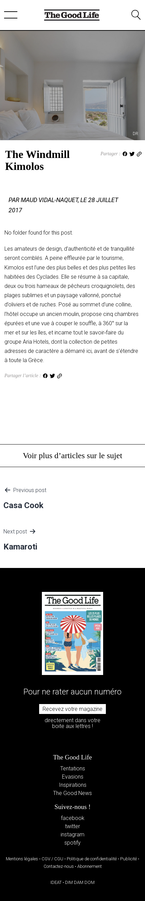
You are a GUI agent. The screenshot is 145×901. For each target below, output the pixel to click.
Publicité (128, 858)
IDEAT (56, 882)
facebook (72, 818)
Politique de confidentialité (92, 858)
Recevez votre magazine (72, 709)
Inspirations (72, 785)
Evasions (72, 776)
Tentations (72, 768)
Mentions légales (22, 858)
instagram (72, 834)
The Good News (72, 793)
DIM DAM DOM (80, 882)
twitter (72, 826)
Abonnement (89, 866)
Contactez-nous (59, 866)
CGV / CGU (52, 858)
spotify (72, 842)
